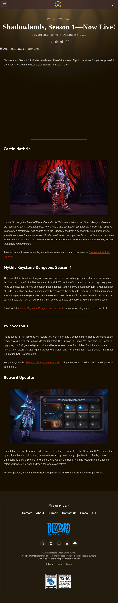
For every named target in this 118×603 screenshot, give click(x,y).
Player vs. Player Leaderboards (43, 362)
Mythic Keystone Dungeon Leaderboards (42, 308)
